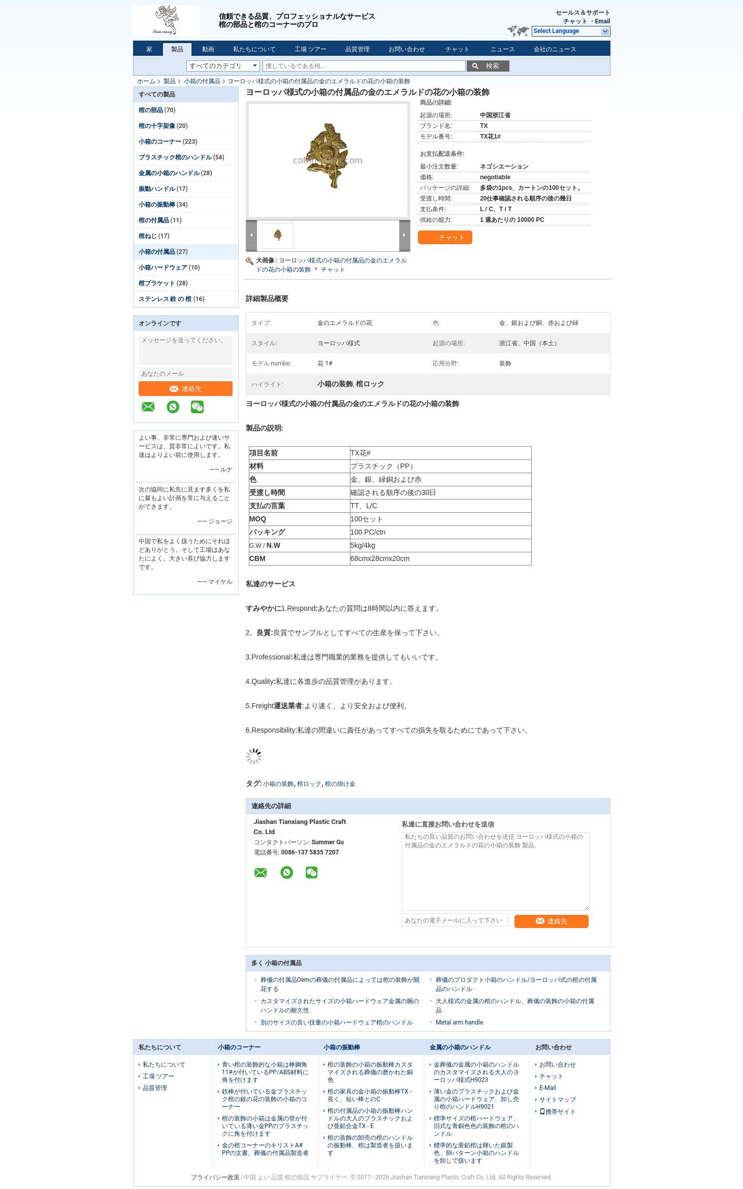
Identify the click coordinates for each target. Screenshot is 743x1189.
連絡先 (186, 388)
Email (602, 21)
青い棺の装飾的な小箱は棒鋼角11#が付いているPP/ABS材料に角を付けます (265, 1072)
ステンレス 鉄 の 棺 (165, 299)
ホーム (146, 81)
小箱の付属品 (202, 81)
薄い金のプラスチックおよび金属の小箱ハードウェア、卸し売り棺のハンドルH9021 (476, 1099)
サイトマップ (557, 1099)
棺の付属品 (154, 220)
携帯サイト (557, 1111)
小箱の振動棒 (157, 204)
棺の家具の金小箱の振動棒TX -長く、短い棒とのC (369, 1095)
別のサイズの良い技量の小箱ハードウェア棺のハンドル (337, 1022)
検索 (492, 66)
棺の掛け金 (340, 783)
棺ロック (309, 783)
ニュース (503, 49)
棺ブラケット (157, 283)
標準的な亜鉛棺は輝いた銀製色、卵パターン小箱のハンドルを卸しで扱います (476, 1153)
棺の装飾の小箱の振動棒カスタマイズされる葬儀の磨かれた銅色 (370, 1072)
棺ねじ (148, 236)
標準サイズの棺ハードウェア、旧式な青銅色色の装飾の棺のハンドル (476, 1126)
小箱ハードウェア (163, 267)
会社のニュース (555, 49)
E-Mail (547, 1088)
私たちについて (254, 49)
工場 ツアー (311, 49)
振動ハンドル (157, 188)
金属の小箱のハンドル (169, 173)
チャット (575, 21)
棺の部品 (151, 110)
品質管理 (357, 49)
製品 (177, 49)
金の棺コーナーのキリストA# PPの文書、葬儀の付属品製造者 (265, 1149)
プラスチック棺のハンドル (175, 157)
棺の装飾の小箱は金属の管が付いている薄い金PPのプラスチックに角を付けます (265, 1126)
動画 (208, 49)
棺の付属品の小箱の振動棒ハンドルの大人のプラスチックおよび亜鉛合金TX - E (370, 1118)
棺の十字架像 (157, 125)
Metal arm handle (459, 1022)
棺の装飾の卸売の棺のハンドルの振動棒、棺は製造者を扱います (370, 1145)
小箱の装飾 (278, 783)
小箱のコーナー (160, 141)
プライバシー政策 (215, 1177)
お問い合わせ (407, 49)
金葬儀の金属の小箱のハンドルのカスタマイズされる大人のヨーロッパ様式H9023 (476, 1072)
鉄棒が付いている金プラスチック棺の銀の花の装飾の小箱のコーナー (264, 1099)
